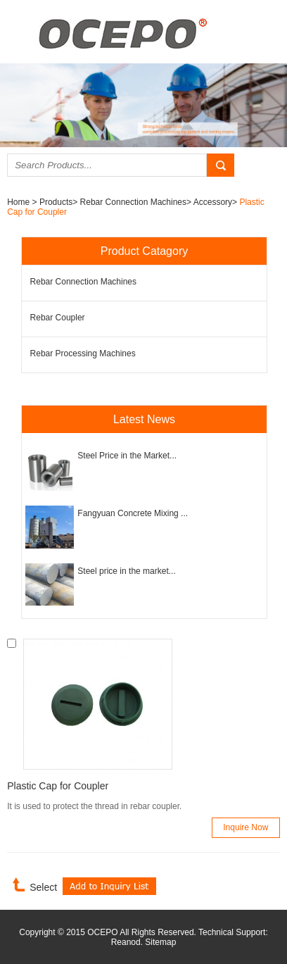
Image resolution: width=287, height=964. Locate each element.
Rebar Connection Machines (133, 202)
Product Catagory (145, 251)
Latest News (144, 419)
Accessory (212, 202)
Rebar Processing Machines (83, 353)
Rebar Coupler (57, 318)
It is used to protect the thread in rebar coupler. (94, 806)
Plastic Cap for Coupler (57, 785)
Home (19, 202)
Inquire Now (245, 827)
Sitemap (160, 942)
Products (55, 202)
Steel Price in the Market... (127, 456)
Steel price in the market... (126, 571)
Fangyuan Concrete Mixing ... (132, 513)
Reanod (126, 942)
